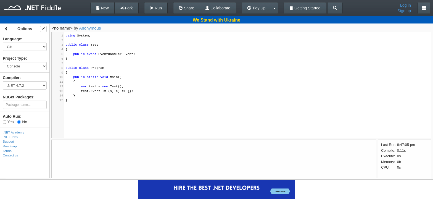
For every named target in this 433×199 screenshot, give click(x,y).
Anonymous (90, 28)
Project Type (14, 58)
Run (156, 8)
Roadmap (10, 146)
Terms (7, 151)
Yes (8, 122)
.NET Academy (13, 132)
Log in (405, 5)
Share (186, 8)
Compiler (11, 77)
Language (12, 39)
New (102, 8)
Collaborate (217, 8)
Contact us (10, 155)
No (22, 122)
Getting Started (304, 8)
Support (8, 141)
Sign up (404, 11)
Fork (126, 8)
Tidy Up (256, 8)
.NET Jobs (10, 137)
